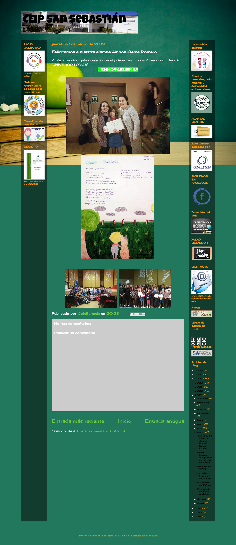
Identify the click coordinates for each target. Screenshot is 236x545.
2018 (198, 508)
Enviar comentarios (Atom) (101, 431)
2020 (199, 391)
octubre (202, 409)
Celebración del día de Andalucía (203, 491)
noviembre (203, 402)
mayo (200, 424)
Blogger (153, 535)
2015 (199, 512)
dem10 (119, 535)
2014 (198, 516)
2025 (199, 370)
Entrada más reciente (78, 421)
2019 (199, 395)
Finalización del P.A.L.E (204, 483)
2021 (199, 387)
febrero (202, 499)
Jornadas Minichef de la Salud (204, 475)
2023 (199, 378)
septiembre (203, 413)
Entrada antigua (164, 421)
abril (200, 428)
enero (201, 503)
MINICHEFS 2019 (204, 467)
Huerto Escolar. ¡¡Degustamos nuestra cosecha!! (204, 457)
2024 (199, 374)
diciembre (203, 398)
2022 (199, 382)
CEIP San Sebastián (74, 20)
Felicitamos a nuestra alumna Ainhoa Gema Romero (204, 442)
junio (200, 420)
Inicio (124, 421)
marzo (201, 432)
